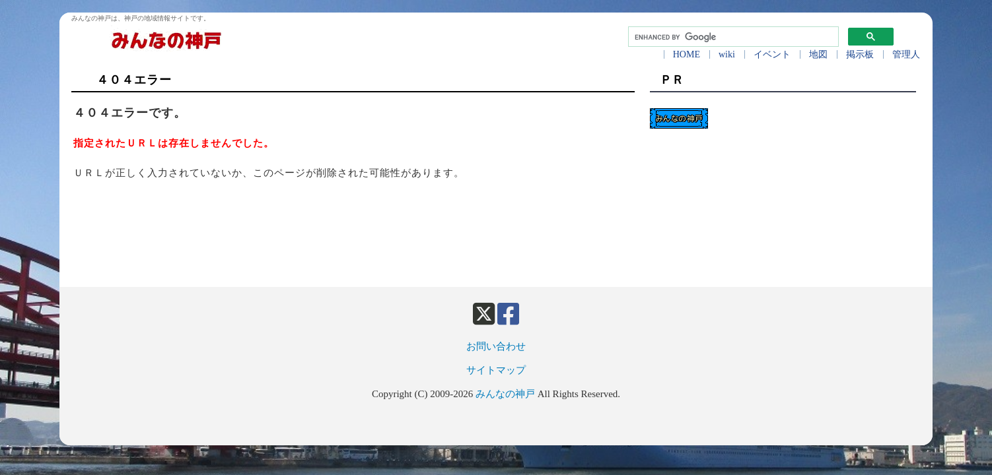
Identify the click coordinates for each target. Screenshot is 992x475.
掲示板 (860, 54)
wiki (727, 54)
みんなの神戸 (505, 394)
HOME (686, 54)
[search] (732, 37)
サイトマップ (496, 370)
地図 (818, 54)
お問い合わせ (496, 346)
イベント (772, 54)
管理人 (906, 54)
